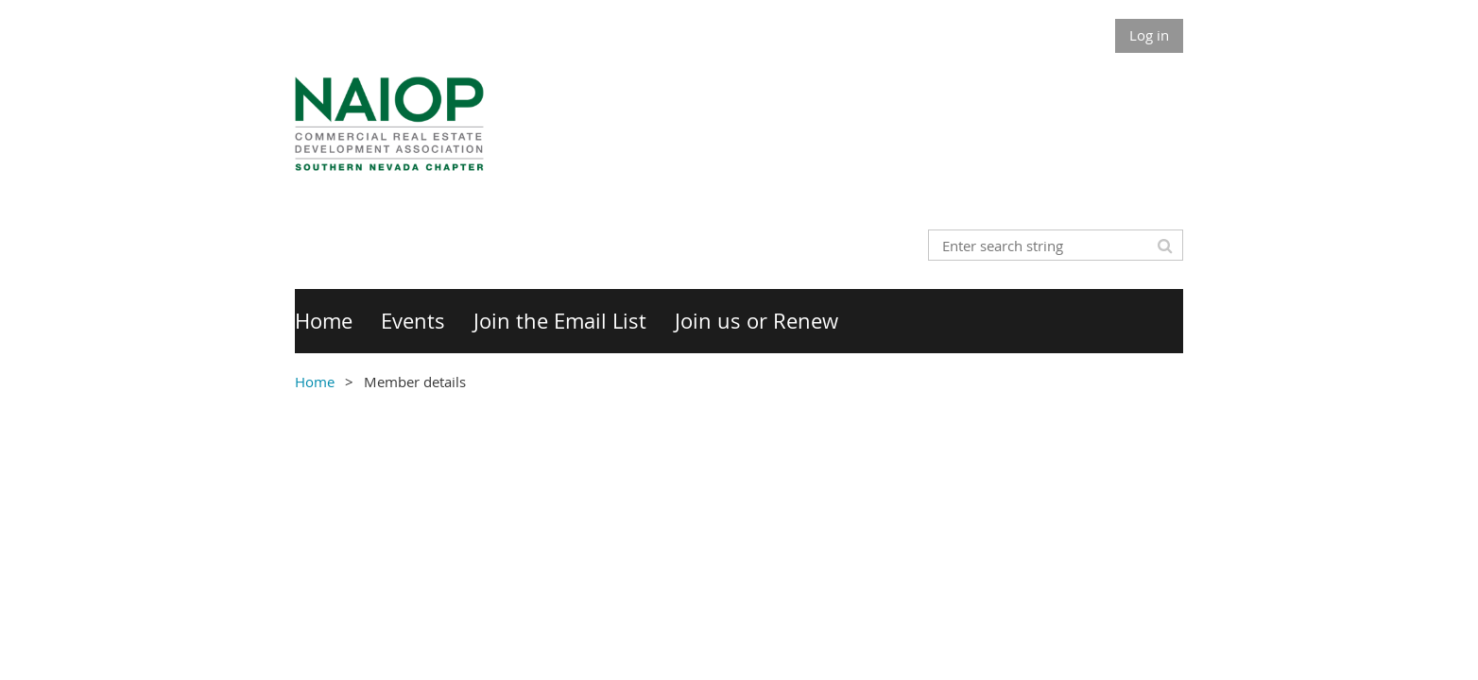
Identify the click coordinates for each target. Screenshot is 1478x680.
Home (315, 381)
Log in (1149, 35)
